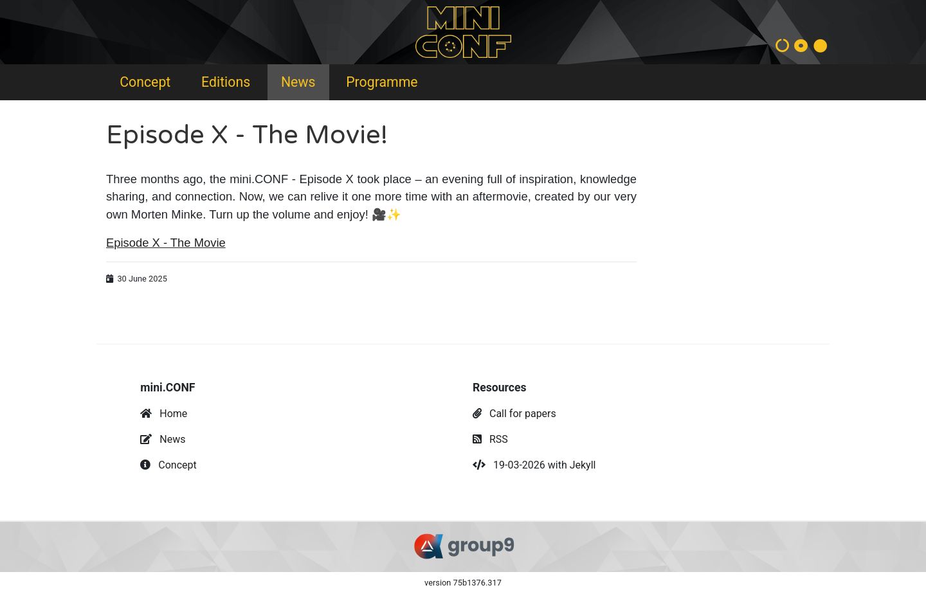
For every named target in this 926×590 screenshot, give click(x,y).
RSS (498, 439)
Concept (145, 82)
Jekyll (583, 465)
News (298, 82)
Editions (225, 82)
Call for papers (522, 413)
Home (173, 413)
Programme (381, 82)
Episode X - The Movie (166, 242)
